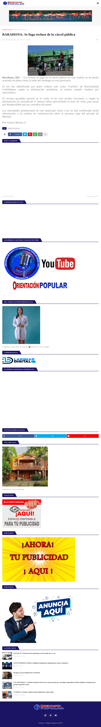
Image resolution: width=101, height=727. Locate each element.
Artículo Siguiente (92, 196)
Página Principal (7, 29)
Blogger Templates (51, 723)
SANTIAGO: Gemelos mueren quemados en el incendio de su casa (34, 653)
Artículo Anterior (8, 196)
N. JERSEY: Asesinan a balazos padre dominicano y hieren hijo (33, 692)
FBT (61, 723)
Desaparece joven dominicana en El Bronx (26, 673)
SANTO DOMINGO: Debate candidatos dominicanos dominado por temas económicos (40, 663)
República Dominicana (20, 29)
